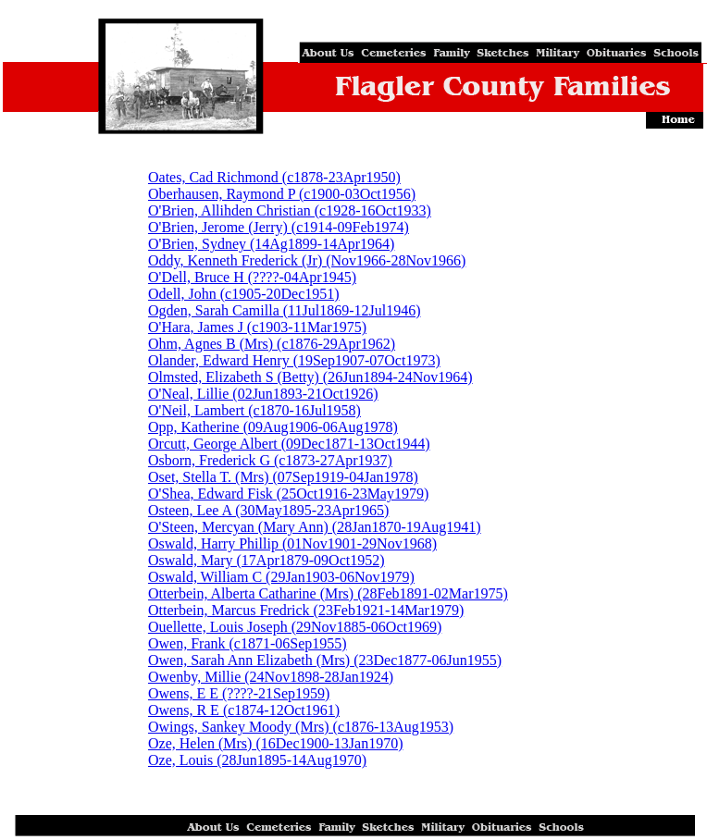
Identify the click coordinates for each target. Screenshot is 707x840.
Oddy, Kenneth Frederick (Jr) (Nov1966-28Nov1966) (306, 260)
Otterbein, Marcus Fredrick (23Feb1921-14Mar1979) (306, 610)
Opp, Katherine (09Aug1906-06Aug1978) (273, 427)
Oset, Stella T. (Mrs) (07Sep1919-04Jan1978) (283, 477)
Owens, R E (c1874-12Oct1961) (244, 710)
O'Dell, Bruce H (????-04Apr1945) (252, 277)
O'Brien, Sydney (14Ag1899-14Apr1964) (271, 244)
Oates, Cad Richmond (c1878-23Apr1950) (274, 177)
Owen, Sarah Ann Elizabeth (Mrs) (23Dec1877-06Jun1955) (325, 660)
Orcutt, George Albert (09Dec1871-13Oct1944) (289, 443)
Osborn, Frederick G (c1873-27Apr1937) (270, 460)
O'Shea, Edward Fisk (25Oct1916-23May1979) (288, 493)
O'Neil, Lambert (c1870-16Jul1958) (254, 410)
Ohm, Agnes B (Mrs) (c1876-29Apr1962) (271, 344)
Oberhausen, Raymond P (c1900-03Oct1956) (282, 194)
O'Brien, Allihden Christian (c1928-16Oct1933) (289, 210)
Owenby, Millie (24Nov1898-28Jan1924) (270, 677)
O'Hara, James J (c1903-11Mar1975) (257, 327)
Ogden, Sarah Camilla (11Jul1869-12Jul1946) (284, 310)
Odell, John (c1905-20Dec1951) (244, 294)
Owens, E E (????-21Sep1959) (238, 693)
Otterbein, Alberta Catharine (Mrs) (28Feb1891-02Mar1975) (328, 593)
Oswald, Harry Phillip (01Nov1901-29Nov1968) (292, 543)
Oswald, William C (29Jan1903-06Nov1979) (281, 577)
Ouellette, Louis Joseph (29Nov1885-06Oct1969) (294, 627)
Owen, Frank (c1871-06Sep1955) (247, 643)
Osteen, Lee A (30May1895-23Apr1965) (268, 510)
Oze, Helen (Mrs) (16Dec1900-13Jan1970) (275, 743)
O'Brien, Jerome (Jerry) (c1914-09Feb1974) (278, 227)
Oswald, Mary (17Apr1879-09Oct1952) (266, 560)
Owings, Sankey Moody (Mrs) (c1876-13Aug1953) (300, 727)
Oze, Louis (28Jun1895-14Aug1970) (257, 760)
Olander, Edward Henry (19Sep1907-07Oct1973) (294, 360)
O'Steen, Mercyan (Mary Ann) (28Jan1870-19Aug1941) (314, 527)
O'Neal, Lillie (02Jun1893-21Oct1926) (263, 393)
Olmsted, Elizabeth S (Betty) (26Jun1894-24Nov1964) (310, 377)
